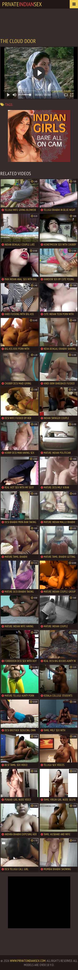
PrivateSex (22, 4)
